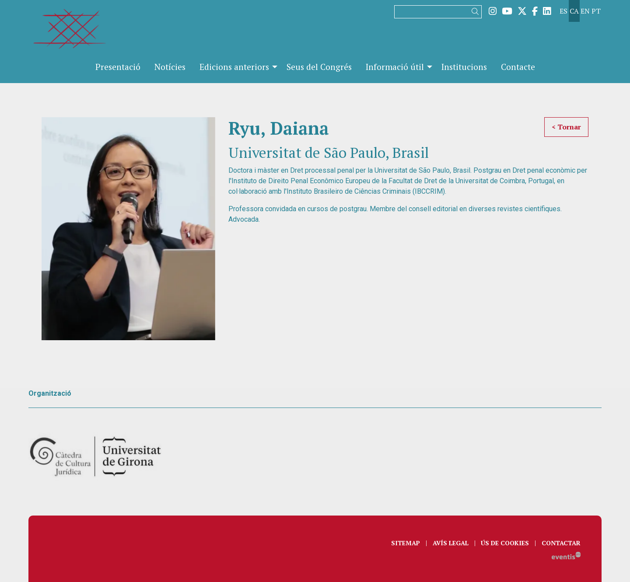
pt (596, 11)
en (585, 11)
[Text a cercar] (438, 11)
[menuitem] (493, 11)
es (563, 11)
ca (574, 11)
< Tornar (566, 127)
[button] (477, 11)
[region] (128, 229)
